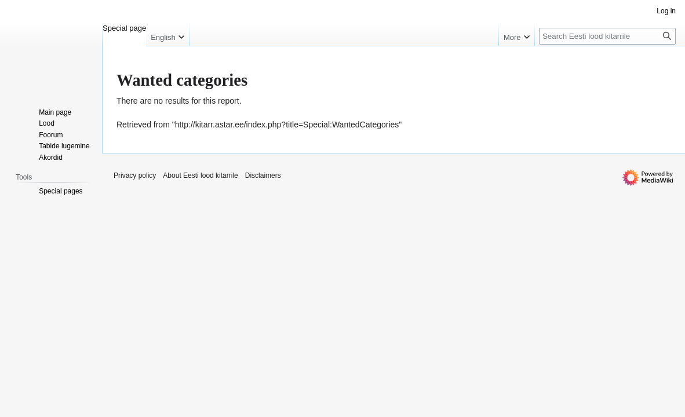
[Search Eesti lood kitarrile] (607, 36)
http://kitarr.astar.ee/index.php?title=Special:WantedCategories (287, 124)
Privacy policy (135, 175)
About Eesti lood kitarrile (200, 175)
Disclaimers (263, 175)
